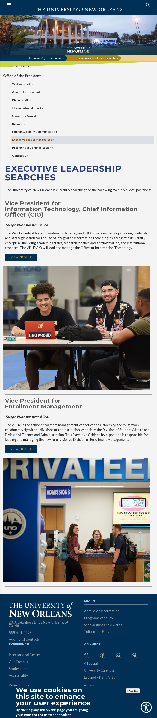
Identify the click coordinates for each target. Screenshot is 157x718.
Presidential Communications (32, 147)
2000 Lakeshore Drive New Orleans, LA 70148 (38, 624)
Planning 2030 (21, 100)
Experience (19, 644)
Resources (19, 124)
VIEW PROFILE (21, 257)
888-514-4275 (20, 632)
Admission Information (101, 611)
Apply (88, 685)
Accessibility (18, 675)
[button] (41, 4)
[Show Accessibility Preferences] (146, 707)
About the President (26, 92)
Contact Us (20, 155)
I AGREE (132, 690)
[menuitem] (91, 655)
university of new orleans (49, 58)
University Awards (24, 116)
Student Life (18, 668)
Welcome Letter (23, 84)
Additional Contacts (24, 639)
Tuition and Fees (96, 631)
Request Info (17, 685)
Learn (89, 600)
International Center (24, 655)
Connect (92, 644)
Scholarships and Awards (103, 625)
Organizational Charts (27, 108)
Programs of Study (98, 618)
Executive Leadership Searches (33, 139)
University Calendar (99, 670)
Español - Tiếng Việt (99, 677)
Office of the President (22, 76)
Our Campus (18, 662)
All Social (91, 663)
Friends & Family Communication (34, 131)
